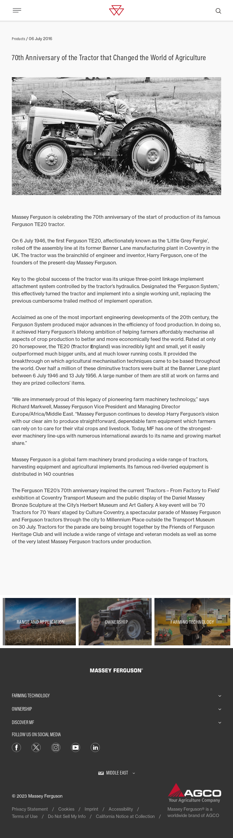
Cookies (66, 809)
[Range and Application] (41, 621)
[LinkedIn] (95, 747)
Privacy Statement (30, 809)
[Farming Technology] (192, 621)
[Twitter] (36, 747)
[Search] (218, 10)
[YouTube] (75, 747)
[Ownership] (116, 621)
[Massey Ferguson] (116, 10)
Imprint (91, 809)
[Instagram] (55, 747)
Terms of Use (25, 816)
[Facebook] (16, 747)
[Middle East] (116, 772)
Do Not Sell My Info (67, 816)
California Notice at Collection (125, 816)
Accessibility (121, 809)
